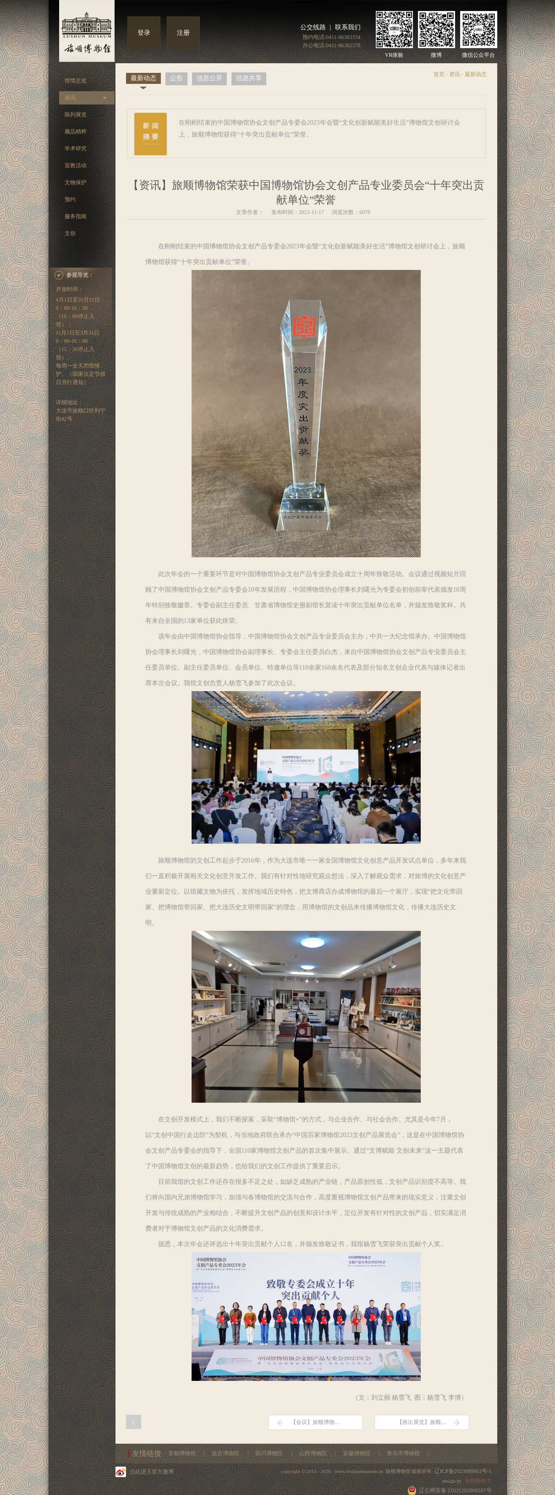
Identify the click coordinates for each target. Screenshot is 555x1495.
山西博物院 (313, 1453)
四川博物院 (269, 1453)
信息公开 (209, 78)
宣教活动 (76, 165)
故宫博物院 (226, 1453)
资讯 (70, 97)
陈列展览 (76, 114)
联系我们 (348, 27)
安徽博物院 (357, 1453)
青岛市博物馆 (404, 1453)
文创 (70, 233)
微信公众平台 (478, 55)
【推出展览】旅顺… (421, 1422)
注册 (183, 32)
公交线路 (313, 27)
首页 (439, 74)
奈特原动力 (478, 1481)
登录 (143, 32)
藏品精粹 (76, 131)
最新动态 (143, 78)
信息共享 (249, 78)
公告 (176, 78)
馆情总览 (76, 80)
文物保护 (76, 182)
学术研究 (76, 148)
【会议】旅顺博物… (315, 1422)
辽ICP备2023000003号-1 (463, 1471)
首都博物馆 (182, 1453)
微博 (436, 55)
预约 (70, 199)
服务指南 (76, 216)
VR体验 (394, 55)
